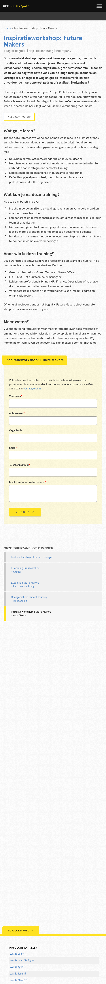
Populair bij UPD (20, 931)
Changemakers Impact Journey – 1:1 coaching (29, 599)
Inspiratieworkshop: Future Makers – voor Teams (31, 614)
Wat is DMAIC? (18, 980)
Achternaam (17, 413)
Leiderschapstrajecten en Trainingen (32, 557)
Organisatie (16, 430)
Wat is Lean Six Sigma (22, 960)
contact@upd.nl (32, 388)
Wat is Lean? (17, 954)
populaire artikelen (23, 948)
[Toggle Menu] (99, 6)
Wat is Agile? (17, 967)
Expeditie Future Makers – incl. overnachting (25, 585)
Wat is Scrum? (18, 974)
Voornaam (15, 396)
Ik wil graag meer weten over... (27, 482)
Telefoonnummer (19, 465)
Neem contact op (19, 117)
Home (7, 28)
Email (13, 448)
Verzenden (23, 512)
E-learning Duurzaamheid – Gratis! (25, 570)
